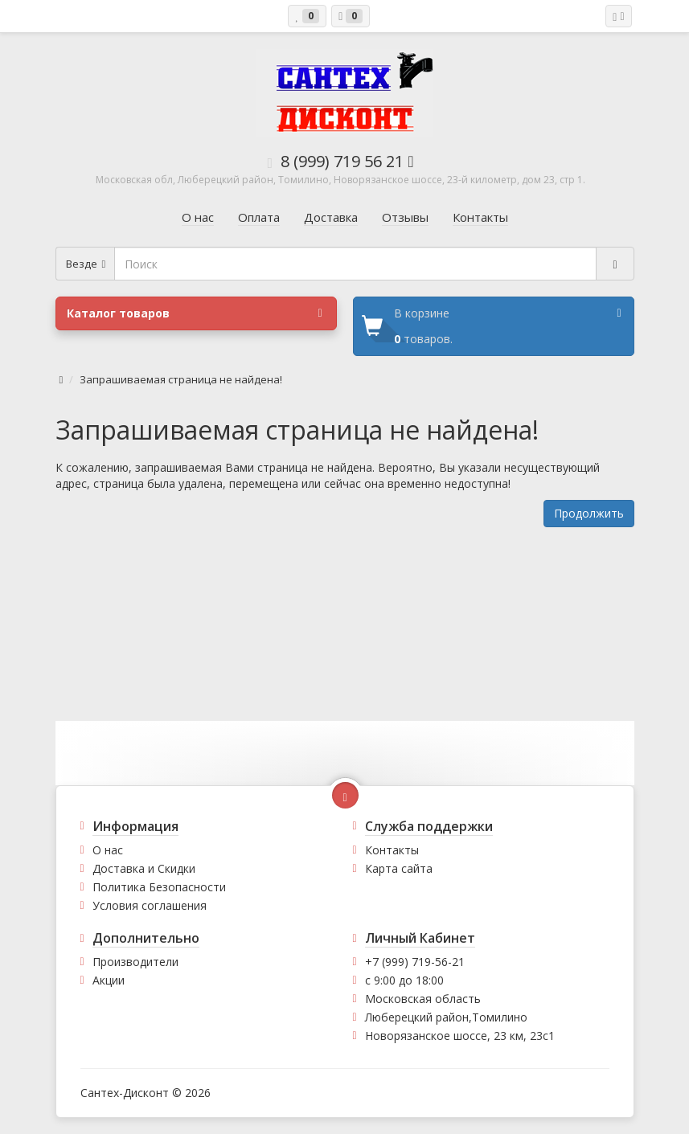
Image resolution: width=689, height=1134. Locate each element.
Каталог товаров (194, 313)
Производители (135, 961)
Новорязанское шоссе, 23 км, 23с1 (460, 1035)
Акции (108, 980)
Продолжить (589, 513)
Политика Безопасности (159, 887)
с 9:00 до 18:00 (404, 980)
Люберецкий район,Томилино (446, 1017)
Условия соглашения (149, 905)
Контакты (392, 850)
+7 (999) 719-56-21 (415, 961)
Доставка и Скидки (143, 868)
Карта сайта (399, 868)
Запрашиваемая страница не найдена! (181, 379)
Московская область (423, 998)
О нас (107, 850)
